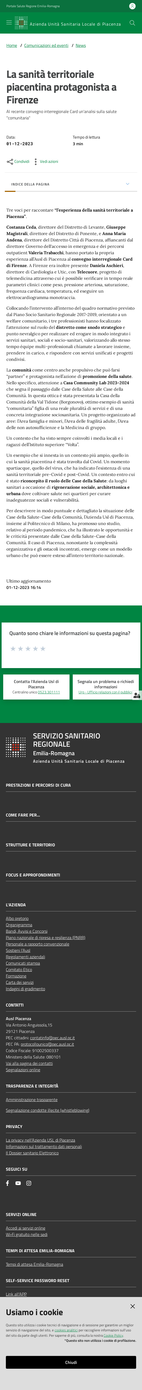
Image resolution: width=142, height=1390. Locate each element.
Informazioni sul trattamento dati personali (44, 1146)
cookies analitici (66, 1330)
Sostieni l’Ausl (18, 950)
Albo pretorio (17, 918)
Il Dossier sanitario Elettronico (32, 1153)
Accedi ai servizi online (25, 1228)
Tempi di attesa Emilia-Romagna (34, 1264)
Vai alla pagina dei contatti (29, 1063)
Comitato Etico (19, 969)
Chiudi (71, 1362)
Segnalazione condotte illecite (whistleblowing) (47, 1110)
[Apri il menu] (9, 22)
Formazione (16, 976)
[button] (132, 23)
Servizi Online (21, 1214)
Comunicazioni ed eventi (46, 45)
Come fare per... (23, 815)
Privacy (14, 1126)
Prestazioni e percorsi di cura (38, 785)
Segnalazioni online (23, 1069)
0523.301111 (49, 692)
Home (11, 45)
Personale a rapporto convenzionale (37, 944)
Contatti (15, 1005)
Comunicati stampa (23, 963)
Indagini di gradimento (25, 988)
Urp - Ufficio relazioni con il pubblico (106, 692)
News (81, 45)
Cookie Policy (113, 1335)
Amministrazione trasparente (32, 1099)
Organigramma (19, 925)
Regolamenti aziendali (25, 956)
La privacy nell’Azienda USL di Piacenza (40, 1140)
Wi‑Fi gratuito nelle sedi (26, 1234)
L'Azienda (16, 904)
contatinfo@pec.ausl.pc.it (52, 1038)
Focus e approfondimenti (33, 875)
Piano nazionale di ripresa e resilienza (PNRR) (45, 937)
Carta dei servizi (20, 982)
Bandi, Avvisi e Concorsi (26, 931)
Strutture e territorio (30, 844)
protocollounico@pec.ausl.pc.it (47, 1044)
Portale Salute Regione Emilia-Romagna (33, 6)
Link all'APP (16, 1294)
